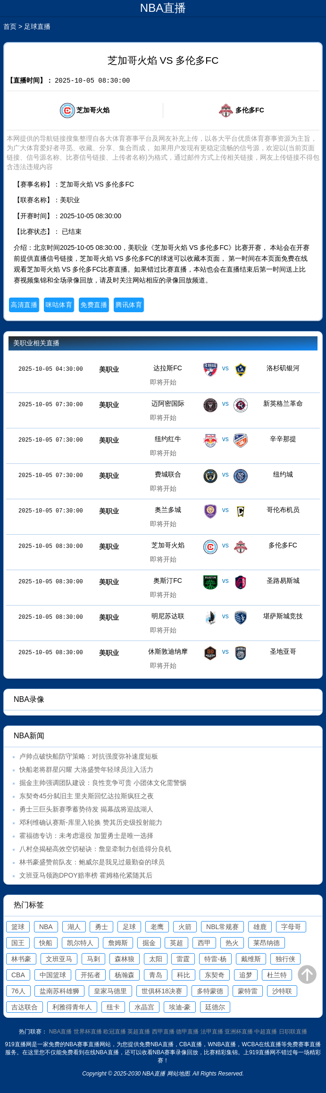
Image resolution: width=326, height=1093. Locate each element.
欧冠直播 (114, 1031)
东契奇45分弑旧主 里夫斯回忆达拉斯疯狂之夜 (86, 796)
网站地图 (178, 1073)
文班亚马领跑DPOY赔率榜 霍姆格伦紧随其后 (85, 875)
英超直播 (138, 1031)
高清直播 (24, 304)
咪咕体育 (59, 304)
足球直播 (37, 26)
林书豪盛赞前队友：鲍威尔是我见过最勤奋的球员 (92, 862)
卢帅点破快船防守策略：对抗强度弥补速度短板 (88, 756)
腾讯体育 (129, 304)
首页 (10, 26)
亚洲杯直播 (239, 1031)
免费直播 (94, 304)
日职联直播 (293, 1031)
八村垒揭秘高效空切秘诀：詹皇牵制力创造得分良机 (95, 849)
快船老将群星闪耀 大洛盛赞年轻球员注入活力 (86, 769)
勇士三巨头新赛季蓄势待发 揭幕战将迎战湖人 (86, 809)
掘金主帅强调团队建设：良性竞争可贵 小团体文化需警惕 (102, 782)
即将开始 (163, 382)
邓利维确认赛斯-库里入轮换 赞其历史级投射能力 (90, 822)
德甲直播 (187, 1031)
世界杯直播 (88, 1031)
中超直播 (265, 1031)
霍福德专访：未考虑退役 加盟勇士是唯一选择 (86, 835)
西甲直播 (163, 1031)
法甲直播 (212, 1031)
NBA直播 (60, 1031)
